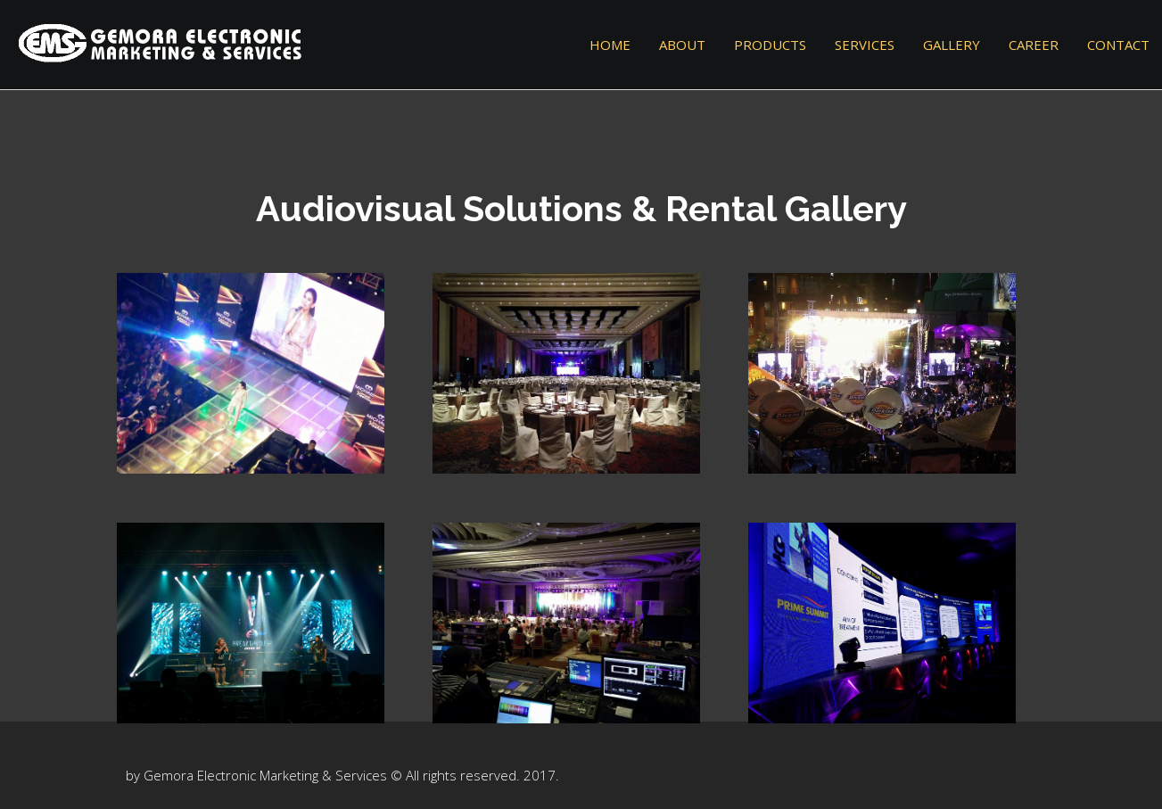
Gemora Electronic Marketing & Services (265, 775)
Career (1034, 45)
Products (770, 45)
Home (609, 45)
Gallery (951, 45)
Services (864, 45)
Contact (1118, 45)
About (682, 45)
